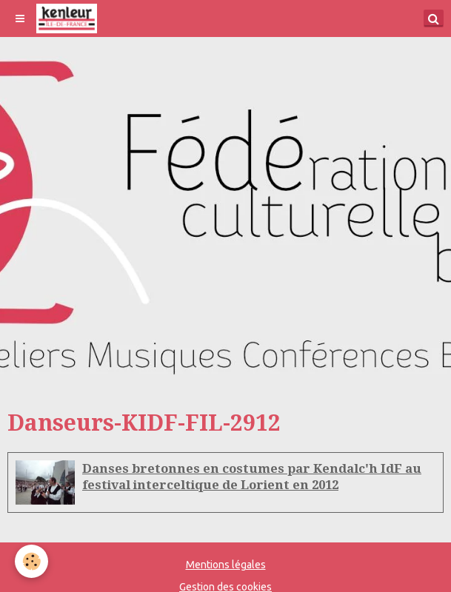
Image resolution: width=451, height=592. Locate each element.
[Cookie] (31, 561)
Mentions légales (226, 565)
